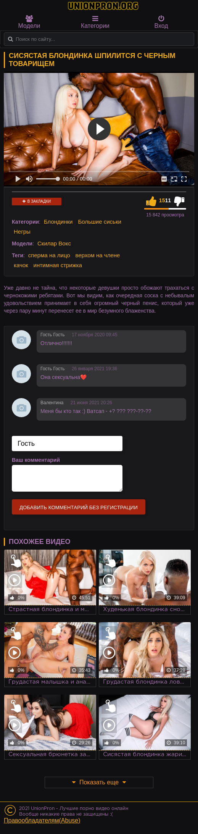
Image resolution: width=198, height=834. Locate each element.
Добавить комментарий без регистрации (78, 507)
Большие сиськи (99, 221)
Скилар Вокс (54, 243)
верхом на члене (98, 255)
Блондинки (58, 221)
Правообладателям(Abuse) (42, 820)
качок (21, 265)
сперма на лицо (49, 255)
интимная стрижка (58, 265)
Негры (22, 231)
